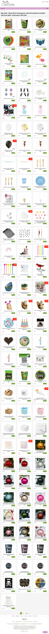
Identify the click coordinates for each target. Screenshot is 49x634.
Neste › (27, 613)
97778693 (28, 624)
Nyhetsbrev (35, 621)
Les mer (29, 629)
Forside (2, 10)
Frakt (13, 621)
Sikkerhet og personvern (27, 621)
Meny (2, 8)
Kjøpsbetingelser (18, 621)
